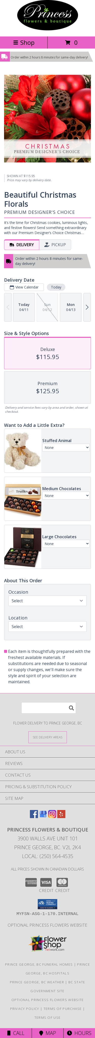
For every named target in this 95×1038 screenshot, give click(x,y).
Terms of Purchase (63, 1008)
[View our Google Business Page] (43, 816)
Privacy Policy (24, 1008)
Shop (23, 42)
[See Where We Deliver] (47, 737)
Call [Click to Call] (15, 1033)
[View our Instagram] (52, 816)
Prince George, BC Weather (37, 982)
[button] (47, 904)
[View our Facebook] (34, 816)
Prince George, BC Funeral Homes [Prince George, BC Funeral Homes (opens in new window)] (39, 964)
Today (56, 287)
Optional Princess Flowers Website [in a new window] (47, 925)
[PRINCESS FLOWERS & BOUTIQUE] (47, 29)
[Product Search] (48, 708)
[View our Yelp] (61, 816)
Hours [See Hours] (79, 1033)
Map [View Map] (47, 1033)
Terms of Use (47, 1017)
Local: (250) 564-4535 (47, 856)
